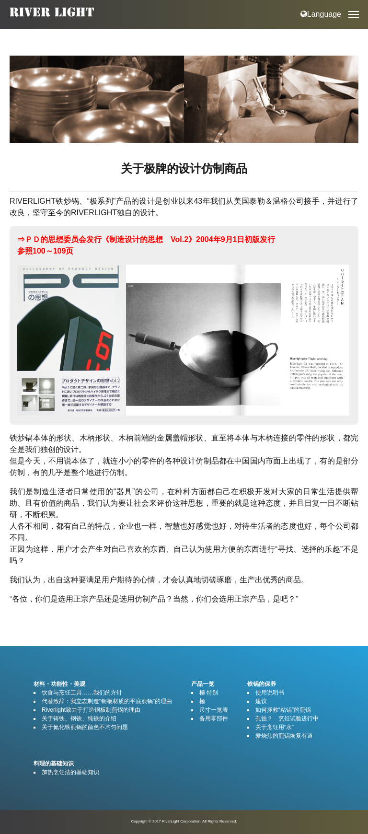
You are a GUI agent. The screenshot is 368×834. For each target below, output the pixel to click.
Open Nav (358, 7)
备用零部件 (213, 718)
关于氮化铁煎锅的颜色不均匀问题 (85, 727)
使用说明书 (269, 692)
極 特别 (208, 692)
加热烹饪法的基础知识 (70, 772)
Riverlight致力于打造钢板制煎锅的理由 (91, 710)
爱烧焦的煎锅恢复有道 (284, 735)
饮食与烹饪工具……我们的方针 (82, 692)
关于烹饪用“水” (274, 727)
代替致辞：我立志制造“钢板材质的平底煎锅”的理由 (107, 701)
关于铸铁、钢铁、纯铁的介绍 (79, 718)
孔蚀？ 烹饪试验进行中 (287, 718)
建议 (261, 701)
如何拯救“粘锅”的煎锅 (283, 710)
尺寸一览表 (213, 710)
